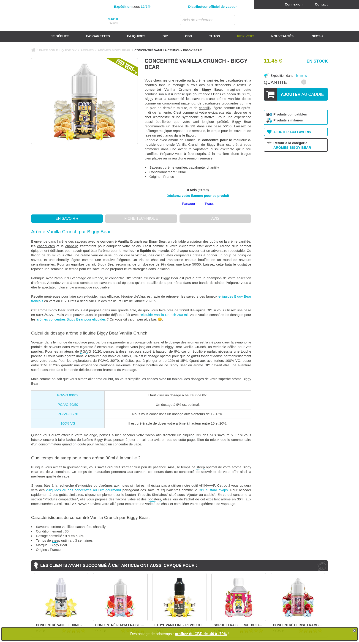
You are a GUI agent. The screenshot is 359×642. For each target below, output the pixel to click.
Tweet (209, 203)
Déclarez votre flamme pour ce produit (198, 195)
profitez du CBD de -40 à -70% (201, 634)
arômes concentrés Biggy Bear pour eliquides (71, 319)
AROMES (87, 50)
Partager (188, 204)
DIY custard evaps (213, 490)
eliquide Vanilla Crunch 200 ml (164, 315)
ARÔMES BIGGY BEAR (114, 50)
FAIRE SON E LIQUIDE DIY (58, 50)
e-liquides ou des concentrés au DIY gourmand (83, 490)
